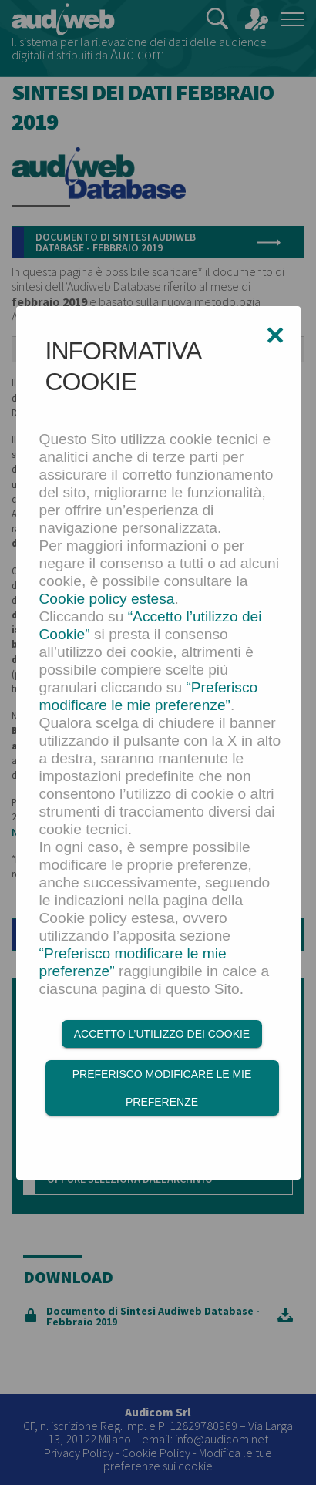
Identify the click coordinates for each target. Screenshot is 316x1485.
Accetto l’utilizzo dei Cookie (162, 1034)
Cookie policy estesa (107, 599)
